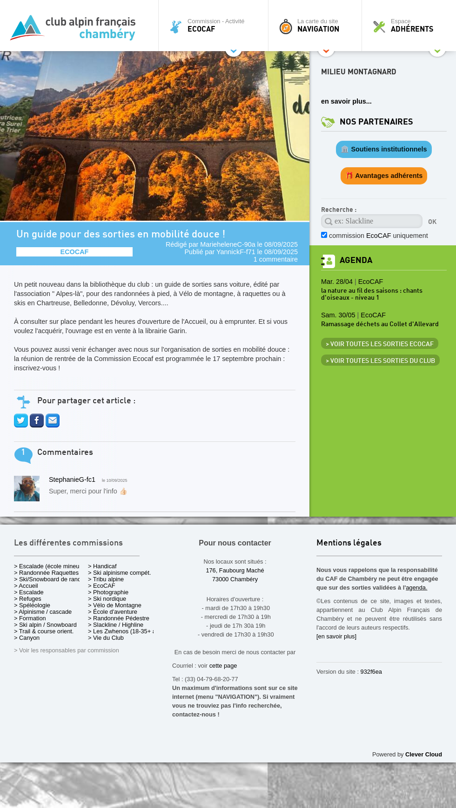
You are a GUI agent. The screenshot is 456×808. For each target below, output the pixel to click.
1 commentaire (276, 259)
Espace (411, 25)
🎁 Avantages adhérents (384, 175)
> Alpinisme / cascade (43, 611)
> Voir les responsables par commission (66, 650)
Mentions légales (349, 543)
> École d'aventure (112, 611)
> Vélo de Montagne (114, 605)
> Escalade (29, 592)
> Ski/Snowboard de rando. (50, 579)
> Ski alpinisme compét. (119, 572)
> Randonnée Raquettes (46, 572)
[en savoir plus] (336, 636)
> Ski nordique (107, 598)
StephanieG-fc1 (72, 479)
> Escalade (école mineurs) (50, 566)
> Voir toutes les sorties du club (380, 361)
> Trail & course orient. (44, 631)
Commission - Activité (215, 25)
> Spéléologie (32, 605)
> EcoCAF (101, 585)
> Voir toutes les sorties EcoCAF (380, 344)
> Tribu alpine (106, 579)
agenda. (416, 587)
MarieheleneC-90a (227, 244)
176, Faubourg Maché (235, 570)
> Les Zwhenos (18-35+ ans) (126, 631)
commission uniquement (378, 235)
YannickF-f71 (235, 252)
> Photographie (108, 592)
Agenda (356, 260)
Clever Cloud (423, 754)
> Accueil (26, 585)
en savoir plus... (346, 101)
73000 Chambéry (235, 579)
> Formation (30, 618)
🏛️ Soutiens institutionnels (384, 149)
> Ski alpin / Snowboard (45, 624)
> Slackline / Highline (115, 624)
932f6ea (371, 671)
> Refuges (27, 598)
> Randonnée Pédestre (118, 618)
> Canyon (27, 637)
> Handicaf (102, 566)
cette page (223, 665)
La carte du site (317, 25)
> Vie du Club (106, 637)
